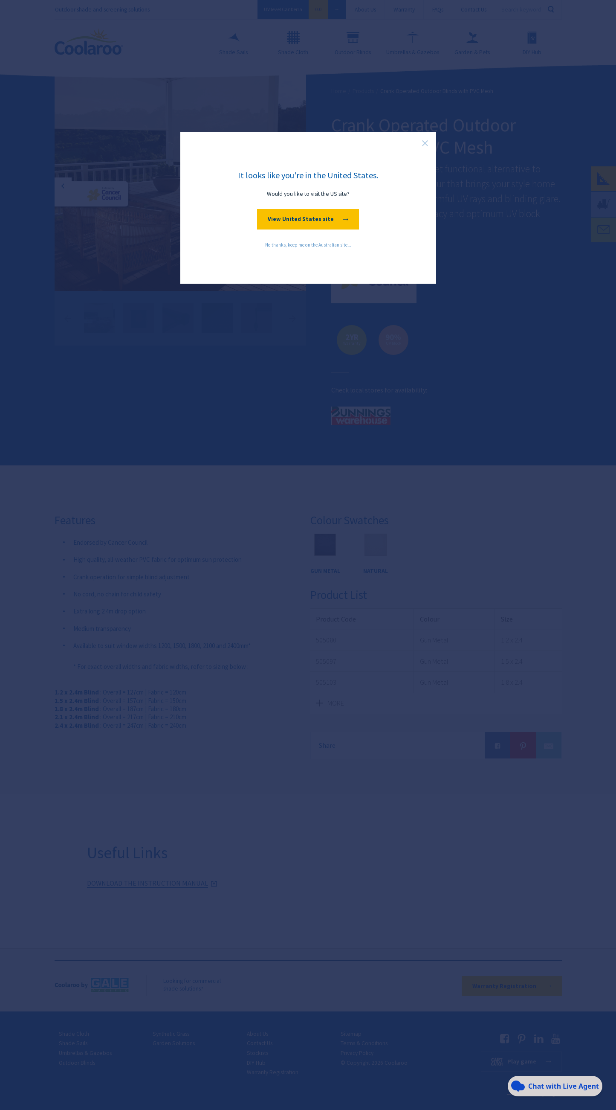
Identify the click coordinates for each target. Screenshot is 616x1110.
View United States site (308, 219)
